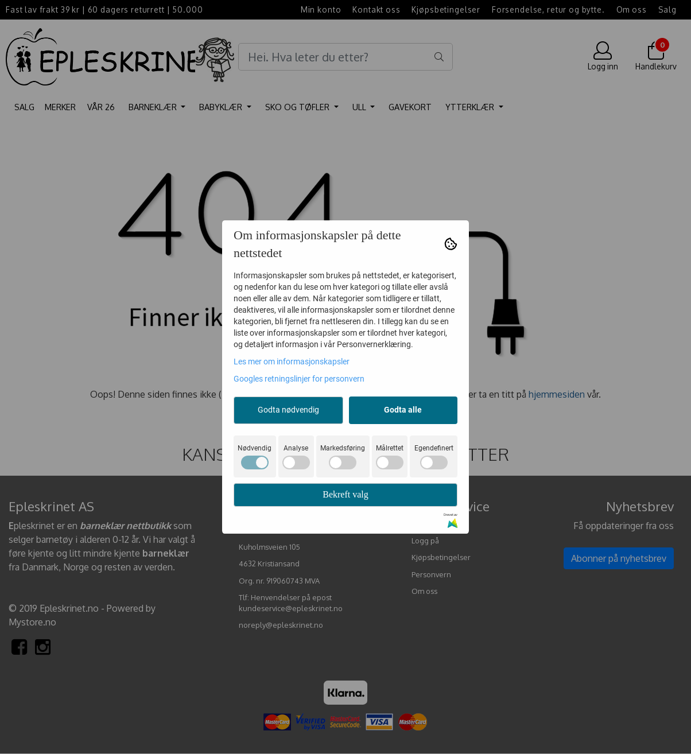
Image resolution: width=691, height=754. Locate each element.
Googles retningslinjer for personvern (299, 378)
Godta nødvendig (288, 409)
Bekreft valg (345, 494)
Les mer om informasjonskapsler (292, 361)
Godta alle (403, 409)
